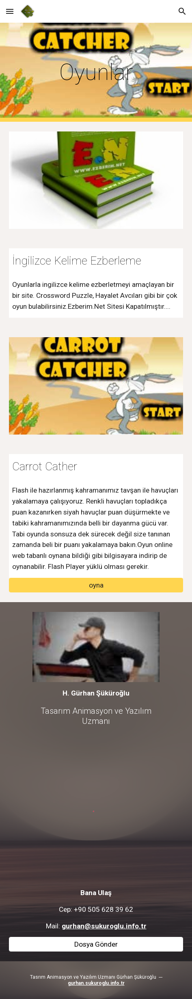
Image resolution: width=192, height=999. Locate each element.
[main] (96, 72)
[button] (9, 11)
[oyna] (95, 585)
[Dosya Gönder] (95, 944)
